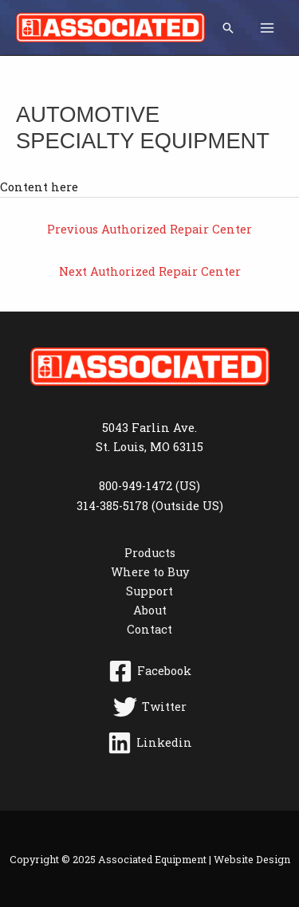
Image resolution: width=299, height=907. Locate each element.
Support (149, 591)
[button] (228, 28)
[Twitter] (149, 707)
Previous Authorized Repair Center (149, 229)
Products (149, 552)
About (150, 610)
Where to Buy (150, 571)
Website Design (252, 859)
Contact (149, 629)
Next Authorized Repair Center (150, 271)
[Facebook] (149, 671)
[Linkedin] (149, 743)
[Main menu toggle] (267, 27)
